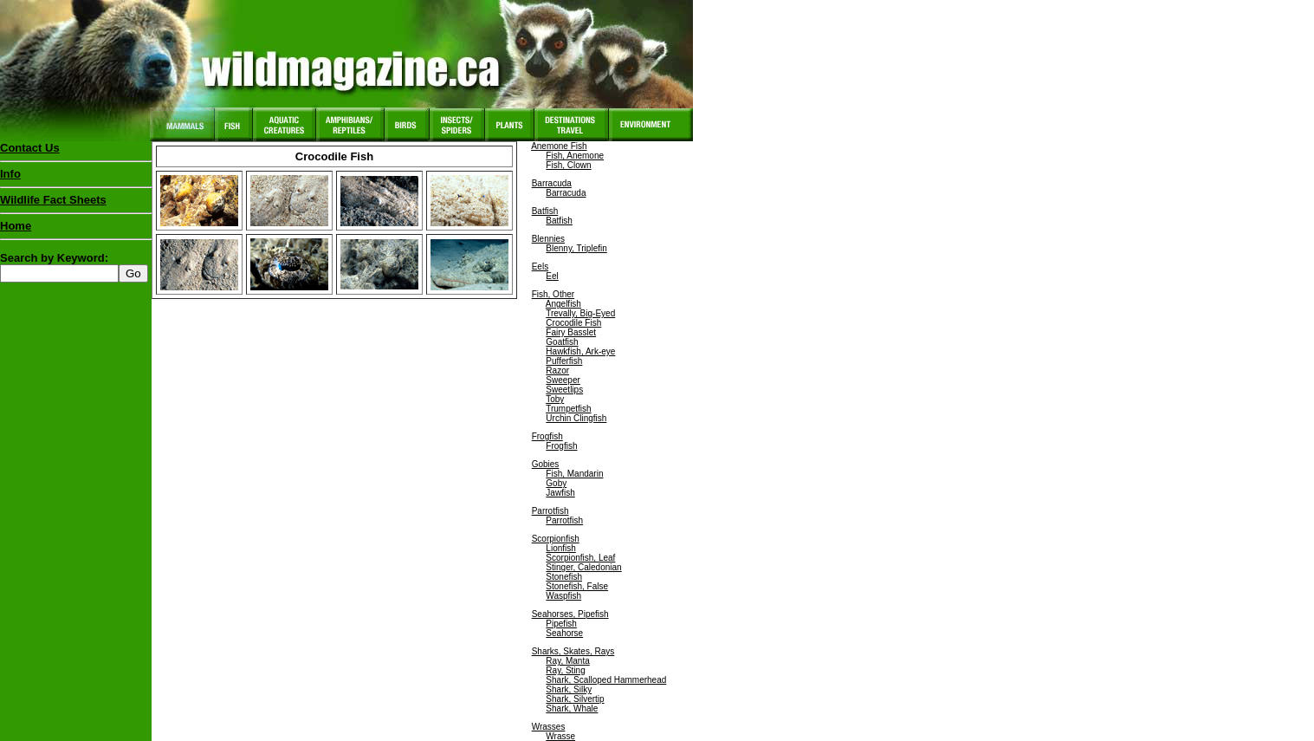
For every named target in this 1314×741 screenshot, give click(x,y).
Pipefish (561, 623)
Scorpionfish (555, 538)
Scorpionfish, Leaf (580, 557)
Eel (552, 276)
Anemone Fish (558, 146)
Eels (540, 266)
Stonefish (564, 577)
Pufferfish (564, 361)
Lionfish (560, 548)
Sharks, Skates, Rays (573, 651)
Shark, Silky (569, 689)
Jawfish (560, 492)
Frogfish (547, 436)
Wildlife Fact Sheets (76, 203)
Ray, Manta (567, 661)
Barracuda (552, 183)
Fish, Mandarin (574, 473)
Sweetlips (564, 389)
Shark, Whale (572, 708)
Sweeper (562, 380)
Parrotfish (550, 511)
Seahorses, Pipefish (570, 614)
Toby (555, 399)
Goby (556, 483)
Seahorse (564, 633)
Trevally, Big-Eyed (580, 313)
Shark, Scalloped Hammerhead (606, 680)
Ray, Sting (565, 670)
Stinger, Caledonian (583, 567)
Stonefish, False (577, 586)
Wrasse (560, 736)
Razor (557, 370)
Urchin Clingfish (576, 418)
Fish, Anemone (575, 155)
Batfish (545, 211)
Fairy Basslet (571, 332)
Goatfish (562, 342)
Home (15, 225)
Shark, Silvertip (575, 699)
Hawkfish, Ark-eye (580, 351)
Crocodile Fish (573, 323)
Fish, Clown (568, 165)
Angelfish (563, 304)
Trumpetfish (568, 408)
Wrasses (549, 726)
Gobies (546, 464)
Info (10, 173)
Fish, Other (553, 294)
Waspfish (563, 596)
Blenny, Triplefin (576, 248)
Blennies (548, 239)
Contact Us (30, 147)
